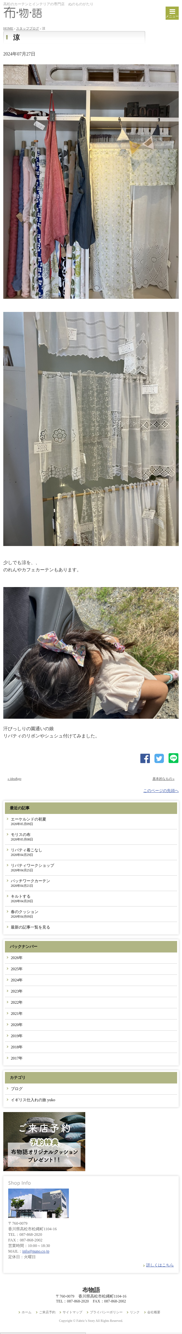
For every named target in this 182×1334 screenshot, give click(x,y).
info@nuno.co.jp (35, 1251)
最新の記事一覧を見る (30, 927)
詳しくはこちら (160, 1265)
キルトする (22, 898)
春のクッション (24, 913)
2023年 (17, 991)
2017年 (17, 1058)
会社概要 (153, 1312)
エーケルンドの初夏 (28, 821)
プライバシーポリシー (106, 1312)
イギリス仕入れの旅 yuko (33, 1100)
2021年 (17, 1013)
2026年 (17, 957)
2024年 (17, 980)
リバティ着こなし (26, 852)
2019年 (17, 1036)
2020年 (17, 1024)
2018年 (17, 1047)
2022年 (17, 1002)
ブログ (17, 1088)
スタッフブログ (27, 28)
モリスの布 (22, 836)
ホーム (26, 1312)
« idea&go (14, 778)
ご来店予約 (47, 1312)
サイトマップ (72, 1312)
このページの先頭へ (161, 791)
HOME (8, 28)
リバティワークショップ (32, 867)
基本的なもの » (163, 778)
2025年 (17, 969)
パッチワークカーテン (30, 883)
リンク (135, 1312)
